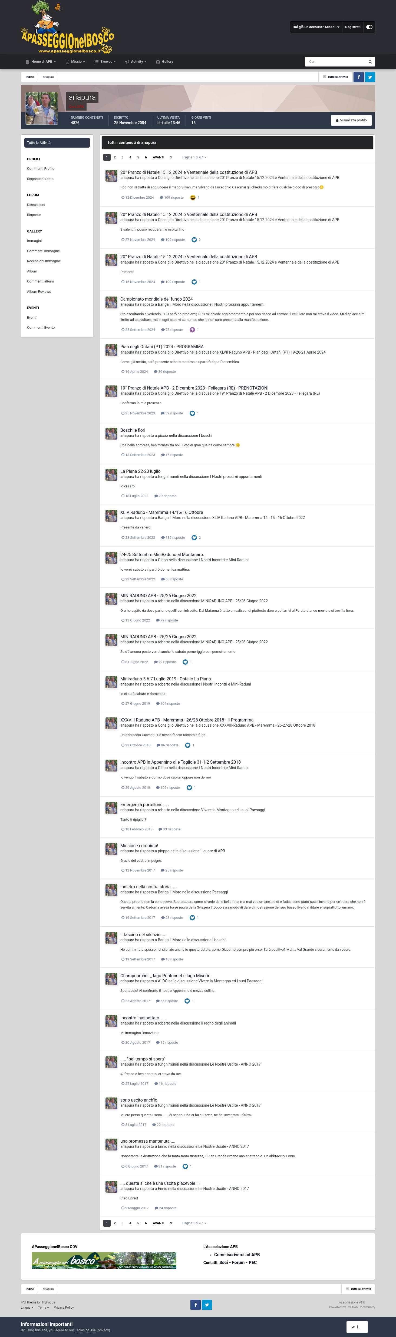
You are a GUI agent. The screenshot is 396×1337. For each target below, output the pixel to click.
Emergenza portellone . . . (144, 804)
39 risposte (165, 372)
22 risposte (163, 1125)
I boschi (205, 435)
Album (32, 271)
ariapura (127, 177)
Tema (43, 1307)
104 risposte (168, 703)
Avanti (158, 157)
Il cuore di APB (212, 851)
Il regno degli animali (218, 1023)
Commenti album (40, 281)
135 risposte (173, 538)
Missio (76, 61)
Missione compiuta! (139, 845)
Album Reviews (39, 292)
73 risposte (172, 330)
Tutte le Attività (39, 143)
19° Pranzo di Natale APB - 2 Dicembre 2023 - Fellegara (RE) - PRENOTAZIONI (194, 388)
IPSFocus (48, 1302)
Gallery (167, 61)
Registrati (353, 27)
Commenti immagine (43, 251)
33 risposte (169, 829)
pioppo (164, 851)
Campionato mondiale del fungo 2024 (156, 299)
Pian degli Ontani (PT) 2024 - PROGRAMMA (162, 346)
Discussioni (36, 205)
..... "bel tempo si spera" (142, 1059)
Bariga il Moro (170, 304)
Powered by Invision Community (352, 1307)
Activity (137, 61)
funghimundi (168, 476)
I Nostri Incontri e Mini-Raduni (224, 560)
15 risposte (167, 1042)
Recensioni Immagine (44, 261)
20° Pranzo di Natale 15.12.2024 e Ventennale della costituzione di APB (188, 172)
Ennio (162, 1146)
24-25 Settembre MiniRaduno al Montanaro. (162, 554)
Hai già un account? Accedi (316, 27)
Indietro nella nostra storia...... (148, 886)
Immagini (34, 241)
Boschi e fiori (132, 430)
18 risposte (172, 959)
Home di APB (42, 61)
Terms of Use (85, 1330)
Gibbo (163, 560)
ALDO (163, 981)
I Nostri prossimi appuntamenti (238, 304)
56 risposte (167, 1001)
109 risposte (172, 197)
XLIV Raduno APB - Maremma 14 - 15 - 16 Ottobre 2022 (258, 517)
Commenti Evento (41, 327)
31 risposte (165, 1166)
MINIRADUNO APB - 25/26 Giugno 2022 (158, 595)
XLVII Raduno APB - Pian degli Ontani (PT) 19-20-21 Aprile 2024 (273, 352)
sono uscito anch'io (138, 1100)
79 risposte (165, 496)
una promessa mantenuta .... (147, 1141)
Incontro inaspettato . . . (143, 1017)
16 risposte (172, 455)
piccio (163, 435)
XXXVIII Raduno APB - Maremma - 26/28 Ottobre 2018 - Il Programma (186, 720)
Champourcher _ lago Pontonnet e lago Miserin (165, 975)
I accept (359, 1327)
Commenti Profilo (40, 169)
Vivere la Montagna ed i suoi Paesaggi (233, 810)
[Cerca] (313, 61)
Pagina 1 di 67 (194, 157)
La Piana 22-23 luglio (140, 471)
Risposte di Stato (40, 179)
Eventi (32, 317)
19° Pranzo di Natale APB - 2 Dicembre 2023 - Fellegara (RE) (270, 393)
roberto (164, 601)
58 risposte (172, 579)
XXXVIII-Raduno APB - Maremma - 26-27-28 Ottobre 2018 (267, 725)
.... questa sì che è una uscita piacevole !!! (160, 1183)
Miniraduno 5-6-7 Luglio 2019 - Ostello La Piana (165, 678)
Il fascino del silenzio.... (142, 934)
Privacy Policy (64, 1307)
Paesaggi (220, 892)
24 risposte (166, 1208)
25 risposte (172, 870)
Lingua (27, 1307)
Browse (106, 61)
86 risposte (168, 745)
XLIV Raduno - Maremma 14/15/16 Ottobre (161, 512)
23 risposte (172, 918)
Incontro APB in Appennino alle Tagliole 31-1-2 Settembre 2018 (180, 762)
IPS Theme (29, 1302)
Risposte (34, 215)
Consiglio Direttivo (173, 177)
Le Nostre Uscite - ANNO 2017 (235, 1064)
